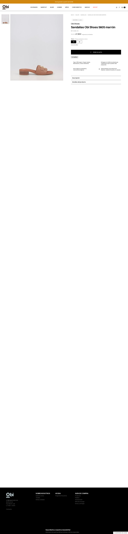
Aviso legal (38, 529)
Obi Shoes (75, 23)
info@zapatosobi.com (12, 500)
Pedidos (77, 497)
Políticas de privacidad (48, 529)
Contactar (9, 509)
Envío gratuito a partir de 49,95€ (64, 2)
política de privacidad (65, 525)
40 (79, 42)
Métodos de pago (79, 501)
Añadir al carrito (96, 52)
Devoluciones (78, 499)
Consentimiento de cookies (120, 532)
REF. (72, 31)
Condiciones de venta (72, 529)
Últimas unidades (40, 499)
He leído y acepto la (59, 525)
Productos (78, 496)
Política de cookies (60, 529)
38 (73, 42)
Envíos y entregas (79, 503)
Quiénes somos (40, 496)
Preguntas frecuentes (61, 496)
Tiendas (38, 497)
